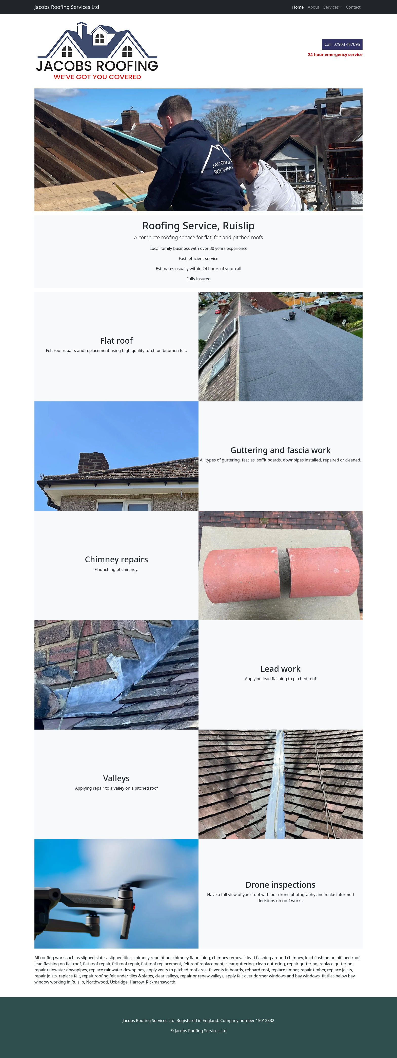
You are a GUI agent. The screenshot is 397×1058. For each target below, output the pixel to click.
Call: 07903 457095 (342, 44)
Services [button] (331, 7)
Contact (353, 7)
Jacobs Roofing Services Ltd (66, 7)
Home (298, 7)
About (313, 7)
